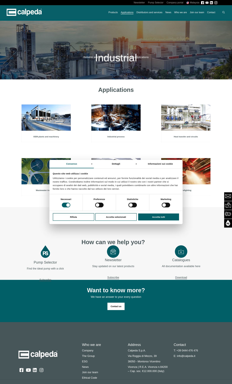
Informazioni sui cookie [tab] (160, 164)
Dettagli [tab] (116, 164)
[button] (116, 306)
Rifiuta (73, 217)
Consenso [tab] (71, 164)
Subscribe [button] (45, 279)
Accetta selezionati (116, 217)
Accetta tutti (158, 217)
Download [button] (181, 277)
